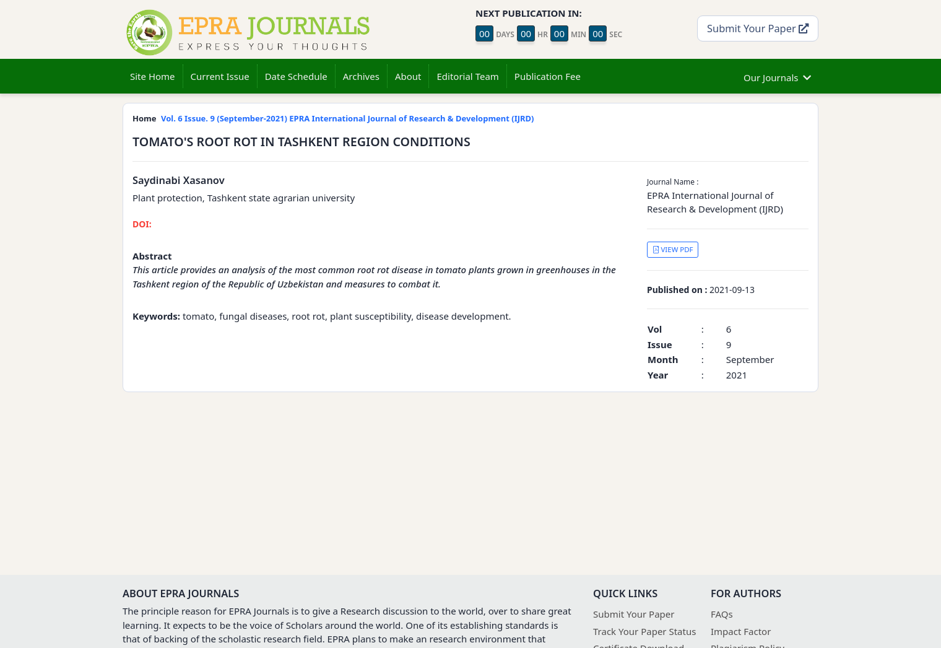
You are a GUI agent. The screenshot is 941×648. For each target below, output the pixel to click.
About (408, 76)
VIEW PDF (673, 249)
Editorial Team (467, 76)
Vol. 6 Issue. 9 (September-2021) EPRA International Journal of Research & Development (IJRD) (347, 118)
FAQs (722, 614)
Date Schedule (296, 76)
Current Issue (220, 76)
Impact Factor (741, 631)
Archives (361, 76)
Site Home (152, 76)
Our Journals (777, 76)
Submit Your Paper (758, 28)
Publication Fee (547, 76)
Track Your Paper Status (644, 631)
